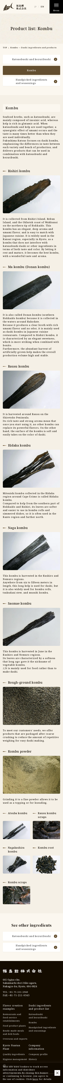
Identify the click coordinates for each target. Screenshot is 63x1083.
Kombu (33, 1024)
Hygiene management (15, 1061)
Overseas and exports (15, 1041)
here (35, 1079)
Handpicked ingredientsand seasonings (36, 82)
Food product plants (14, 1027)
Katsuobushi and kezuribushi (34, 59)
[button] (56, 6)
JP (35, 6)
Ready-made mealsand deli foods (13, 1034)
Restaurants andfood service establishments (12, 1019)
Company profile (38, 1056)
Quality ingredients (14, 1056)
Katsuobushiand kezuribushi (38, 1017)
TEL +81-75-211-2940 (16, 993)
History (33, 1061)
